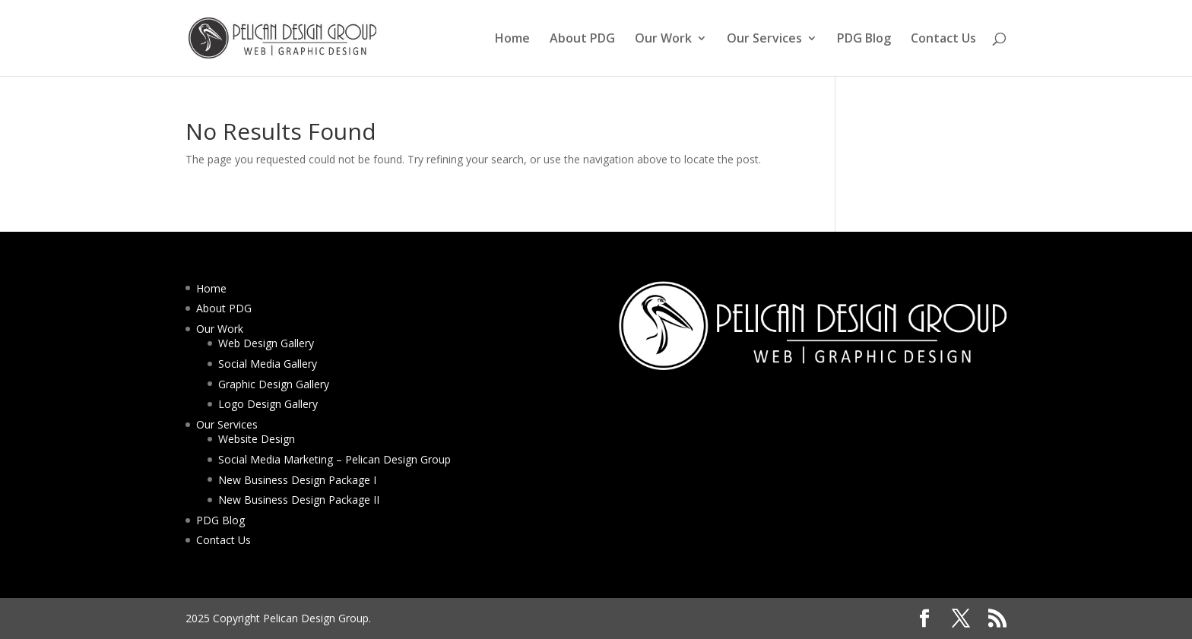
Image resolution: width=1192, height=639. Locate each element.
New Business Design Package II (298, 499)
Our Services (764, 39)
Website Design (256, 439)
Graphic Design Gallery (273, 384)
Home (512, 39)
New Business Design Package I (297, 480)
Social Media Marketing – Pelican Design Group (334, 459)
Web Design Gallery (266, 343)
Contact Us (943, 39)
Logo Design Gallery (268, 404)
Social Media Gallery (267, 363)
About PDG (582, 39)
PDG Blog (864, 39)
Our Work (663, 39)
